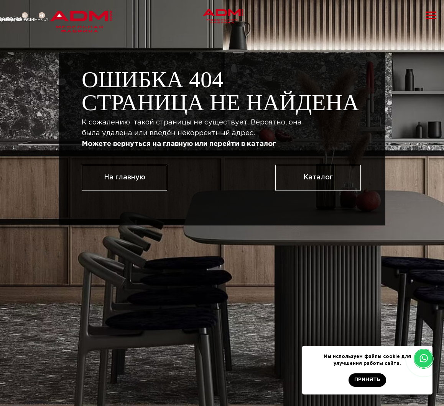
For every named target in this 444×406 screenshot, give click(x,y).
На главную (124, 177)
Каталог (318, 177)
